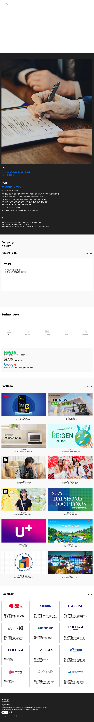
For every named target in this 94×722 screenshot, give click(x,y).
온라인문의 (4, 712)
